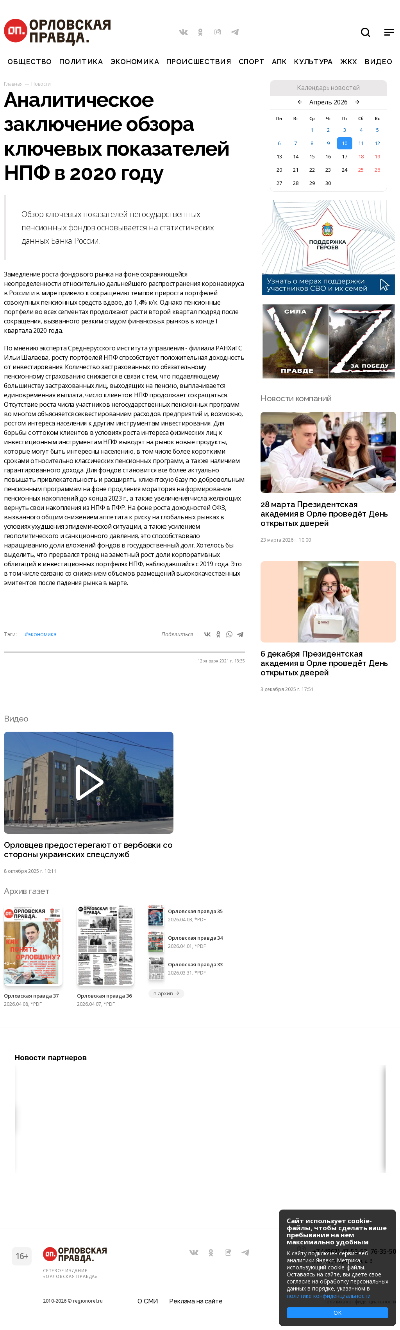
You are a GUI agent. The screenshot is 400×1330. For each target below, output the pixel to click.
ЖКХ (348, 61)
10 (344, 143)
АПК (279, 61)
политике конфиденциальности (329, 1295)
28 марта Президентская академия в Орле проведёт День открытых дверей (326, 514)
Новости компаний (296, 398)
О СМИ (148, 1300)
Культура (313, 61)
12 (377, 143)
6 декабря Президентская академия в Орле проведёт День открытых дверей (326, 665)
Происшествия (198, 61)
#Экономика (41, 634)
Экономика (135, 61)
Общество (29, 61)
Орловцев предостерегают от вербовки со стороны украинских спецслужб (84, 853)
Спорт (252, 61)
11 (361, 143)
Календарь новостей (328, 88)
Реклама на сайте (195, 1300)
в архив (166, 997)
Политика (81, 61)
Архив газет (26, 894)
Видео (379, 61)
